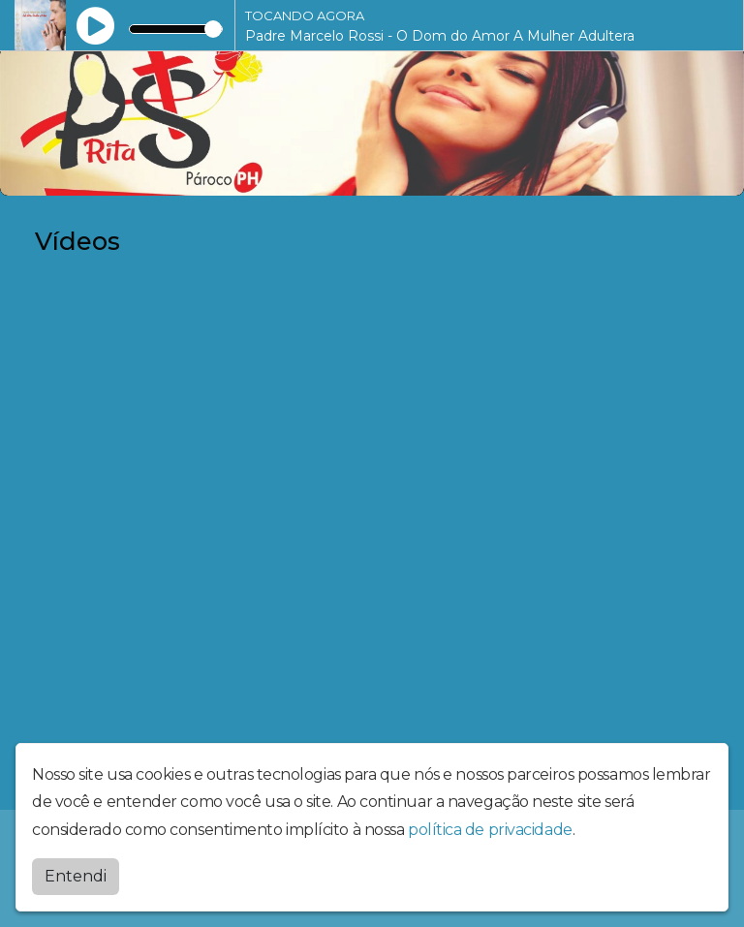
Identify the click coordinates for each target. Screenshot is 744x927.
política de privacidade (490, 829)
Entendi (76, 876)
